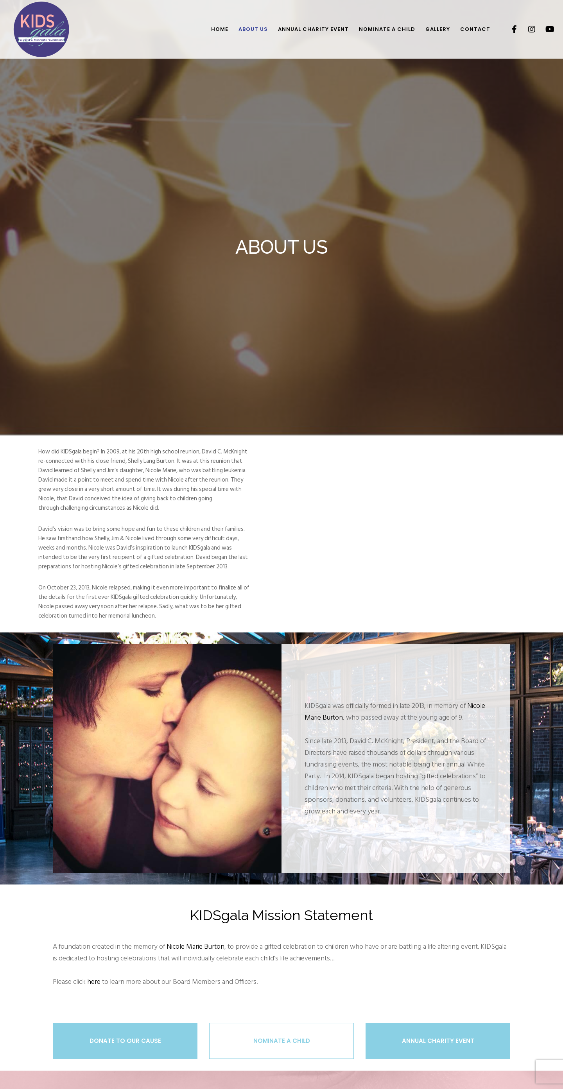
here (93, 981)
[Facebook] (509, 29)
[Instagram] (527, 29)
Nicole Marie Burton (195, 946)
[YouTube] (544, 29)
